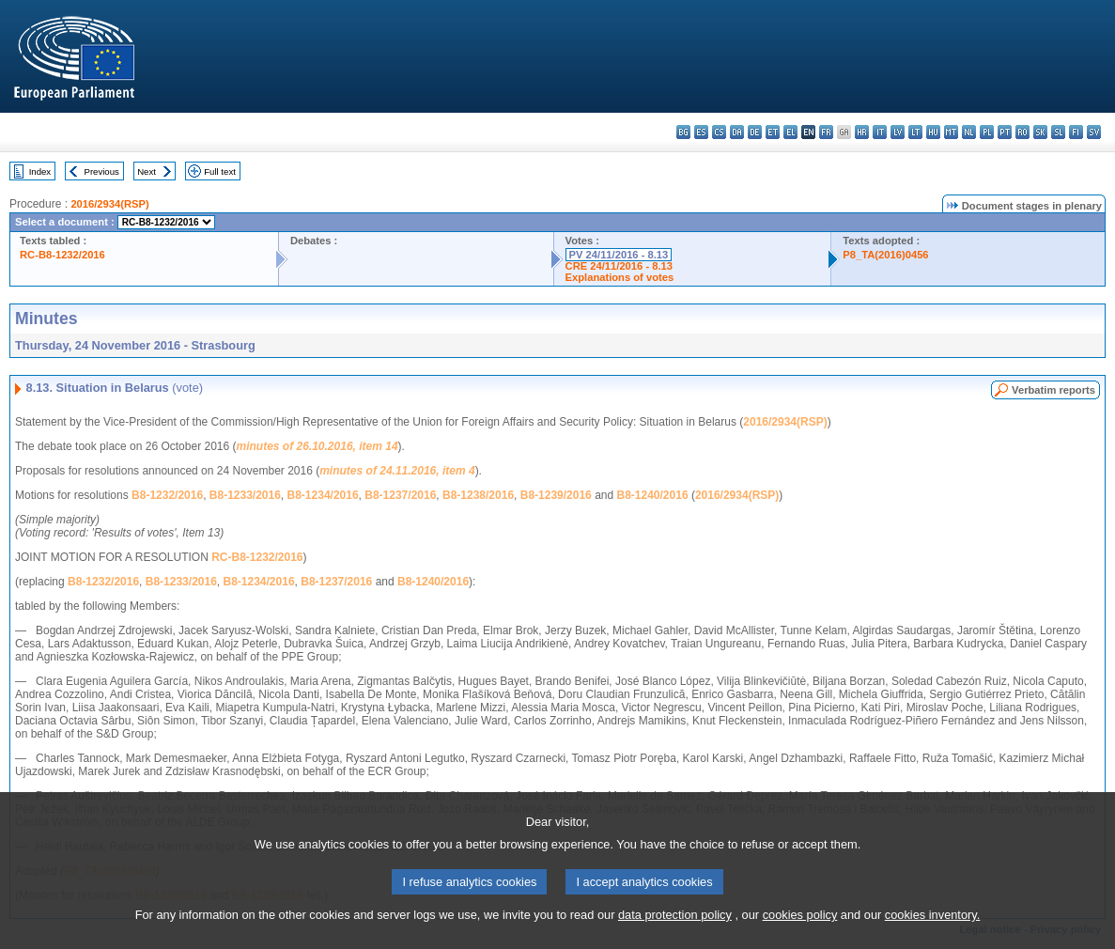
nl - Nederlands (969, 132)
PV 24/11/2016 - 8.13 (619, 254)
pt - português (1005, 132)
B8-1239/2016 (556, 495)
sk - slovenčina (1040, 132)
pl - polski (987, 132)
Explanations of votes (619, 277)
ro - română (1022, 132)
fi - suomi (1076, 132)
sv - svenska (1094, 132)
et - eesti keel (773, 132)
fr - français (826, 132)
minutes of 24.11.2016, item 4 (396, 470)
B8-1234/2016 (323, 495)
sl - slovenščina (1058, 132)
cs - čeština (719, 132)
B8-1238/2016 (478, 495)
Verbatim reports (1053, 390)
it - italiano (880, 132)
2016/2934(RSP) (109, 204)
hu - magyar (933, 132)
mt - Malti (951, 132)
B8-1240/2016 (653, 495)
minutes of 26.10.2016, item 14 (317, 446)
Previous (102, 171)
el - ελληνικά (790, 132)
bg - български (683, 132)
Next (146, 171)
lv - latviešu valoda (897, 132)
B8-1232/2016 (167, 495)
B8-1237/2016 (400, 495)
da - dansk (737, 132)
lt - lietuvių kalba (915, 132)
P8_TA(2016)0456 (885, 254)
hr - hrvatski (862, 132)
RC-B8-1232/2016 (62, 254)
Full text (220, 171)
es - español (701, 132)
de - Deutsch (755, 132)
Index (40, 171)
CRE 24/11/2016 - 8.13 (619, 266)
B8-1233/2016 (245, 495)
